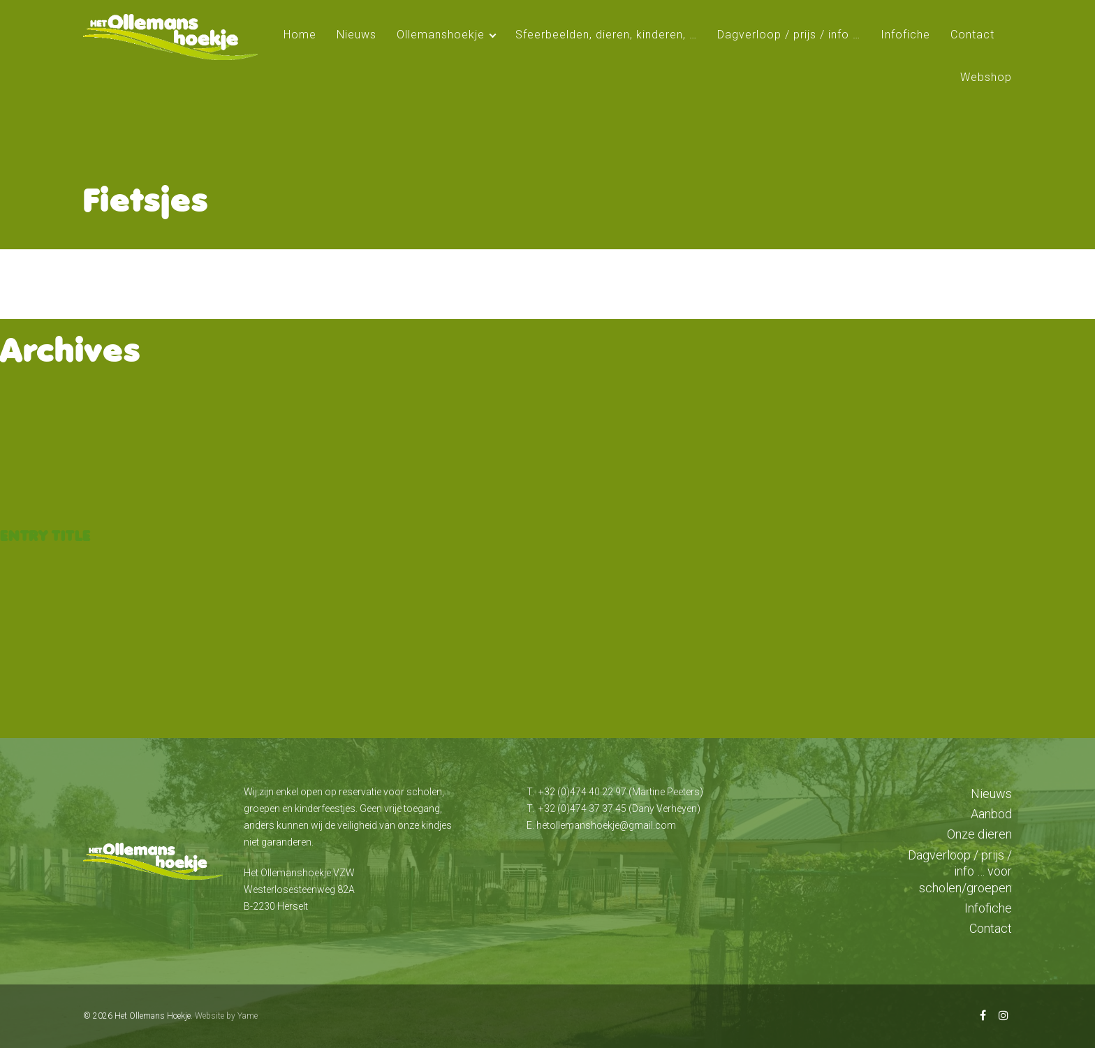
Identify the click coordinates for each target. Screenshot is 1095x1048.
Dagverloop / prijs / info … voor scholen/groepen (960, 871)
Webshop (986, 77)
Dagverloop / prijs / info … (788, 34)
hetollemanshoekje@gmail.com (606, 825)
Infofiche (905, 34)
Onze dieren (979, 834)
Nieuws (356, 34)
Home (300, 34)
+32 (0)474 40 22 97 (582, 791)
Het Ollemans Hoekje (153, 1016)
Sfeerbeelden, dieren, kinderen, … (606, 34)
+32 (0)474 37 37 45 (582, 808)
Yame (247, 1016)
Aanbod (991, 813)
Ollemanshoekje (441, 34)
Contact (972, 34)
